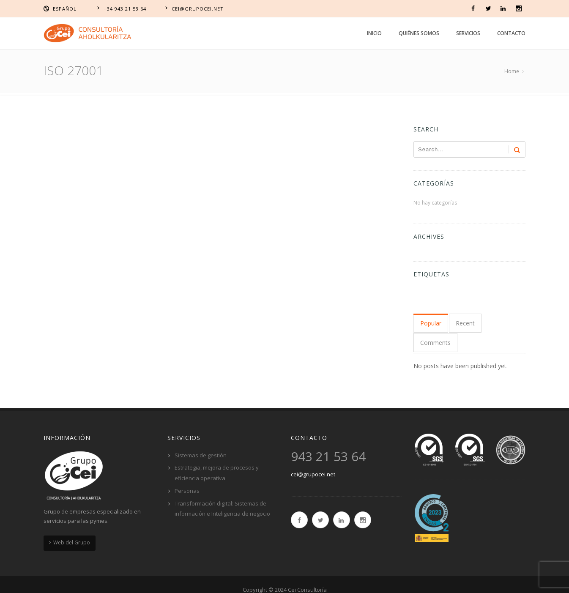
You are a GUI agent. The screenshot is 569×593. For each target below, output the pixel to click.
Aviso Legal (215, 579)
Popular (430, 323)
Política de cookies (270, 579)
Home (511, 71)
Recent (463, 323)
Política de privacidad (340, 579)
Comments (502, 323)
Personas (187, 470)
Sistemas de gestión (201, 434)
